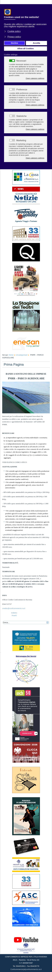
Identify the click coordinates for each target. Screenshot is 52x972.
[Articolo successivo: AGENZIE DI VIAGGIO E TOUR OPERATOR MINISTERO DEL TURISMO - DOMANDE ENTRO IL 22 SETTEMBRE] (14, 615)
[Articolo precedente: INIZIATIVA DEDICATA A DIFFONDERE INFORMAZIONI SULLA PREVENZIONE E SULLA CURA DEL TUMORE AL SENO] (14, 613)
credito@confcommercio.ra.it (13, 608)
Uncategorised (21, 355)
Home (11, 355)
